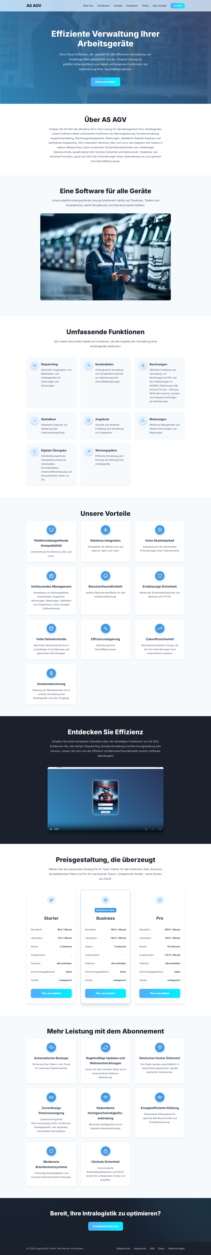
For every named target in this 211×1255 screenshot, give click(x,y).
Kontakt (177, 5)
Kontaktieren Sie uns (105, 1226)
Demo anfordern (105, 81)
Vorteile (118, 5)
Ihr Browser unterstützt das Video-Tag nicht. (106, 799)
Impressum (140, 1248)
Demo (161, 1248)
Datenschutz (123, 1248)
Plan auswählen (51, 993)
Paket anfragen (176, 1248)
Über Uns (88, 5)
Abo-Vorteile (159, 5)
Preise (145, 5)
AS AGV (33, 5)
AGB (152, 1248)
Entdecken (132, 5)
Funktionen (103, 5)
